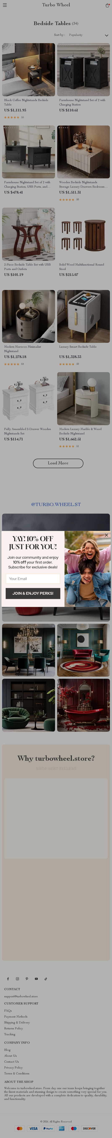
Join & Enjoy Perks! (32, 593)
